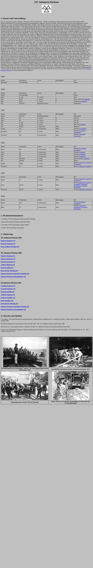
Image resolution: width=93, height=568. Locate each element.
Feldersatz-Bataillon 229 (8, 297)
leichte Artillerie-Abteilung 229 (10, 246)
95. (85, 68)
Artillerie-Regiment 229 (8, 265)
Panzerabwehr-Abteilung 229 (9, 270)
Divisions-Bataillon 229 (7, 292)
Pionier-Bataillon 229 (7, 268)
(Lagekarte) (86, 99)
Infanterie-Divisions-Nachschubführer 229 (13, 276)
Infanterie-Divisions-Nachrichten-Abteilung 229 (15, 273)
